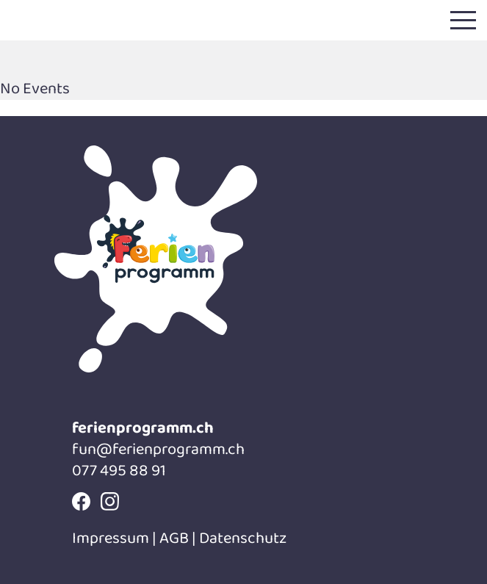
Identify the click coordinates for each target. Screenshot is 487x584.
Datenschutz (242, 538)
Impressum (112, 538)
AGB (174, 538)
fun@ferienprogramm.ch (158, 449)
